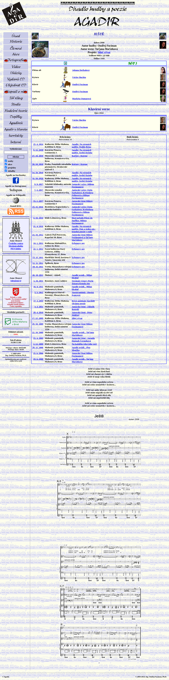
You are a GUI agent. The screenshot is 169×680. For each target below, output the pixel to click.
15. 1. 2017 (38, 201)
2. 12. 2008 (38, 344)
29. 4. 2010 (38, 312)
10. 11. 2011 (37, 266)
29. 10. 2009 (37, 324)
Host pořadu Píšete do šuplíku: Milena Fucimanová (82, 220)
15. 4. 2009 (38, 338)
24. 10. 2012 (37, 234)
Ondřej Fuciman (80, 84)
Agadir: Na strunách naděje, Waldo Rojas (81, 145)
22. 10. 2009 (37, 332)
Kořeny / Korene (79, 156)
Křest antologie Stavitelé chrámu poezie (83, 302)
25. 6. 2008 (38, 353)
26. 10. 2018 (37, 164)
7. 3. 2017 (38, 190)
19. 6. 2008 (38, 359)
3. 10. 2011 (38, 281)
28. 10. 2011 (37, 275)
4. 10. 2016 (38, 218)
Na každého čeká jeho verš (84, 344)
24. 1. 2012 (38, 243)
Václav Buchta (79, 77)
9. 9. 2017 (38, 184)
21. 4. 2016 (38, 226)
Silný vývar (104, 52)
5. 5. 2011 (38, 292)
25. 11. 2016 (37, 207)
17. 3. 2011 (38, 301)
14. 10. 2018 (37, 172)
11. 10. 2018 (37, 178)
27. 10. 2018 (37, 156)
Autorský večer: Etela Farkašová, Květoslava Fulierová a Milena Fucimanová (82, 194)
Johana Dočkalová (80, 70)
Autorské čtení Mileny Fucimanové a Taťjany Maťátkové (82, 237)
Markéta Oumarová (81, 98)
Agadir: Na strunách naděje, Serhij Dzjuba (82, 151)
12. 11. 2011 (37, 263)
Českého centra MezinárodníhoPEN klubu (16, 246)
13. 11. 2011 (37, 257)
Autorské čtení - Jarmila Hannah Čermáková (83, 339)
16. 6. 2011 (38, 286)
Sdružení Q (16, 280)
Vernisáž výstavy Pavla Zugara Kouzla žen (82, 282)
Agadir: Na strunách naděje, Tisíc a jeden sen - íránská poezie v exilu (84, 229)
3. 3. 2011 (38, 306)
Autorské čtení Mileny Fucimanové (82, 202)
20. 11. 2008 (37, 347)
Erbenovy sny (78, 243)
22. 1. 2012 (38, 249)
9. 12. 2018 (38, 150)
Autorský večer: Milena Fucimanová (83, 185)
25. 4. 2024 (38, 144)
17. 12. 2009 (37, 318)
